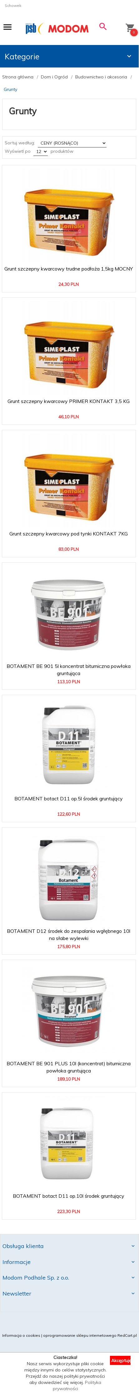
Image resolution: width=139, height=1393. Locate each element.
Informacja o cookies (21, 1335)
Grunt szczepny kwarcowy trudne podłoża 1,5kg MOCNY (68, 269)
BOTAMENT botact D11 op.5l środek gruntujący (68, 798)
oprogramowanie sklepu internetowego (80, 1335)
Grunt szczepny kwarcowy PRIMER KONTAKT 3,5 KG (68, 401)
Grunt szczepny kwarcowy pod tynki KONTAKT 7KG (68, 533)
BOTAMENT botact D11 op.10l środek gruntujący (68, 1196)
